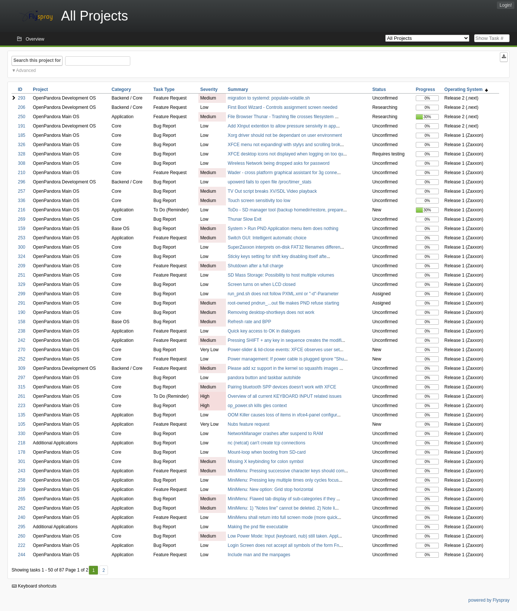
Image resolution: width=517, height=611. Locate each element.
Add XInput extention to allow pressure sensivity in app (282, 126)
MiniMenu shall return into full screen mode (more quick (283, 517)
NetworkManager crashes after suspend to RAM (275, 433)
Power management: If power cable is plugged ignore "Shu (286, 359)
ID (20, 89)
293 (21, 98)
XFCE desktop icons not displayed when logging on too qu (285, 154)
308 (21, 163)
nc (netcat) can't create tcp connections (266, 442)
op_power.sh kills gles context (257, 405)
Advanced (26, 70)
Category (121, 89)
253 (21, 237)
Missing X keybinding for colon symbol (265, 461)
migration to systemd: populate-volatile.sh (269, 98)
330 (21, 433)
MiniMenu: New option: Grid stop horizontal (270, 489)
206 (21, 107)
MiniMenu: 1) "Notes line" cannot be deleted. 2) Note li (281, 508)
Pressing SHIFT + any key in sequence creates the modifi (285, 340)
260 (21, 536)
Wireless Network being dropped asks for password (278, 163)
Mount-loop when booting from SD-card (267, 452)
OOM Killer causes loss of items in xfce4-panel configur (282, 415)
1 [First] (93, 570)
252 (21, 359)
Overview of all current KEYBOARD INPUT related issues (285, 396)
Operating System (466, 89)
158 (21, 321)
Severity (209, 89)
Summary (238, 89)
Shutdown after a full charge (255, 265)
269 (21, 219)
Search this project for (37, 60)
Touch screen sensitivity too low (259, 200)
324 (21, 256)
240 (21, 517)
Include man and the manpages (259, 554)
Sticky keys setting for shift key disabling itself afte (277, 256)
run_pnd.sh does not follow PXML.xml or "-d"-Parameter (283, 293)
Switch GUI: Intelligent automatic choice (267, 237)
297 (21, 377)
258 (21, 480)
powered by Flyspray (489, 600)
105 (21, 424)
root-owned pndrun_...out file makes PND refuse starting (283, 303)
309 (21, 368)
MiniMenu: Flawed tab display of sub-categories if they (282, 498)
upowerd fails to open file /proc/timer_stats (270, 182)
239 (21, 489)
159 (21, 228)
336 (21, 200)
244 (21, 554)
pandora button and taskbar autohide (264, 377)
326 (21, 144)
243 (21, 470)
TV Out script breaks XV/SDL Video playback (272, 191)
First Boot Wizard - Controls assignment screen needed (283, 107)
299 (21, 293)
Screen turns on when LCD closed (262, 284)
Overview (35, 39)
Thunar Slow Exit (245, 219)
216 (21, 209)
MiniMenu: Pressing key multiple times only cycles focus (283, 480)
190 (21, 312)
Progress (425, 89)
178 (21, 452)
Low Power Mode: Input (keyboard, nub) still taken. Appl (283, 536)
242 (21, 340)
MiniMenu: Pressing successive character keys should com (286, 470)
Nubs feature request (248, 424)
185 (21, 135)
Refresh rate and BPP (249, 321)
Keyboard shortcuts (34, 586)
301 (21, 461)
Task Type (164, 89)
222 (21, 545)
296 (21, 182)
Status (379, 89)
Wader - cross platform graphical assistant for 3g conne (282, 172)
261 (21, 396)
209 (21, 265)
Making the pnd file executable (258, 526)
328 (21, 154)
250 (21, 116)
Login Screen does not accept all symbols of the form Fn (283, 545)
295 (21, 526)
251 (21, 275)
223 (21, 405)
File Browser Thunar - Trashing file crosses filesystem (281, 116)
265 (21, 498)
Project (40, 89)
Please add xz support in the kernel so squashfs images (283, 368)
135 (21, 415)
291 (21, 303)
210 (21, 172)
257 (21, 191)
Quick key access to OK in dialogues (264, 331)
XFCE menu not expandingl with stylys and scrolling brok (284, 144)
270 (21, 349)
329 (21, 284)
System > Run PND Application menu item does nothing (283, 228)
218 (21, 442)
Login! (506, 5)
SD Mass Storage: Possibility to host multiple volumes (281, 275)
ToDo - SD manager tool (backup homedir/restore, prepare (285, 209)
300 (21, 247)
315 (21, 387)
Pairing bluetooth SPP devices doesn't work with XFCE (282, 387)
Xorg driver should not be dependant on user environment (285, 135)
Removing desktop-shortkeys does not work (271, 312)
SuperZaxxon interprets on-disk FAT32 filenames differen (284, 247)
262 (21, 508)
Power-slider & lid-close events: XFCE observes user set (284, 349)
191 (21, 126)
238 (21, 331)
